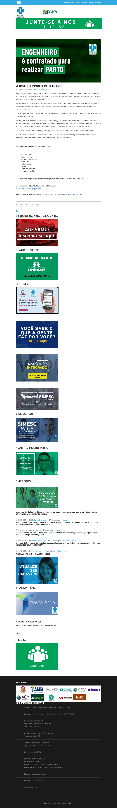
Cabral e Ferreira (62, 551)
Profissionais (36, 530)
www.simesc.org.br (31, 787)
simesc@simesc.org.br (37, 774)
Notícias (85, 2)
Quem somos (69, 2)
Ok (18, 634)
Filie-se (91, 2)
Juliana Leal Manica (68, 541)
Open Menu (18, 2)
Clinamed (64, 520)
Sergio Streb (60, 530)
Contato (98, 2)
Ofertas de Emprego (38, 520)
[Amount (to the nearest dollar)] (30, 630)
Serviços (78, 2)
